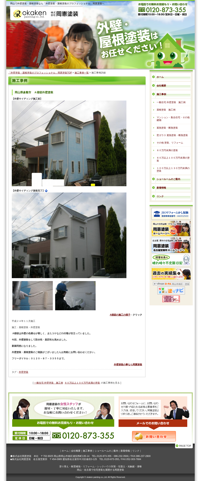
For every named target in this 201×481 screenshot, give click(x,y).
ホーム (160, 77)
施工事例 (161, 94)
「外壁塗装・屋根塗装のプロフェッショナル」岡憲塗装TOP (40, 72)
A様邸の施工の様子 (120, 314)
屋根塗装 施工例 (166, 109)
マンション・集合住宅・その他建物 (173, 119)
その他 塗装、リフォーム (170, 142)
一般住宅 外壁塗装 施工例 (48, 382)
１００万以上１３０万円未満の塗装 (173, 169)
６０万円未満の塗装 (167, 150)
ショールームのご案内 (168, 179)
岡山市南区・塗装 (180, 284)
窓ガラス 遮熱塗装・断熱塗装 (172, 135)
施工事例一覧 (82, 72)
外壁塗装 (23, 372)
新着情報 (161, 187)
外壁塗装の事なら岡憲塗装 (128, 364)
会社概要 (161, 85)
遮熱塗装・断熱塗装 (167, 127)
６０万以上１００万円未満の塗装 (82, 382)
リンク (160, 196)
